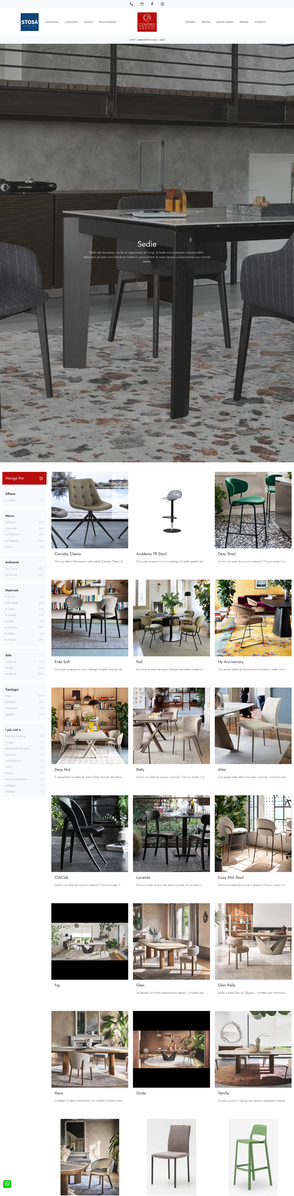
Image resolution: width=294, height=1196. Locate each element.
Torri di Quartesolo (16, 779)
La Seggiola (12, 540)
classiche (10, 661)
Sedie (162, 39)
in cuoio (10, 596)
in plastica (11, 627)
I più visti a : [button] (13, 729)
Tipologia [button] (11, 689)
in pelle (9, 621)
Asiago (9, 742)
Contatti (260, 22)
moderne (10, 674)
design (9, 667)
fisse (8, 695)
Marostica (10, 754)
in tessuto (11, 639)
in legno (10, 609)
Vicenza (10, 791)
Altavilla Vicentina (15, 736)
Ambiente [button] (12, 562)
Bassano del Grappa (17, 748)
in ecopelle (11, 602)
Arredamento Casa (147, 39)
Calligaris (10, 522)
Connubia (11, 528)
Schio (8, 767)
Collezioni (52, 22)
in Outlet (10, 500)
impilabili (10, 702)
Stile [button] (8, 655)
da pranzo (11, 574)
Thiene (9, 773)
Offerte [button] (10, 493)
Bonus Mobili (225, 22)
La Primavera (12, 534)
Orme (8, 546)
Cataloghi (71, 22)
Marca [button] (9, 515)
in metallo (11, 615)
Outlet (88, 22)
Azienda (190, 22)
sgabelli (10, 714)
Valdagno (10, 785)
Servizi (206, 22)
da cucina (11, 568)
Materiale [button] (11, 590)
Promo (244, 22)
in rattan (10, 633)
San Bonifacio (13, 760)
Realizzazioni (107, 22)
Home (132, 39)
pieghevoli (11, 708)
